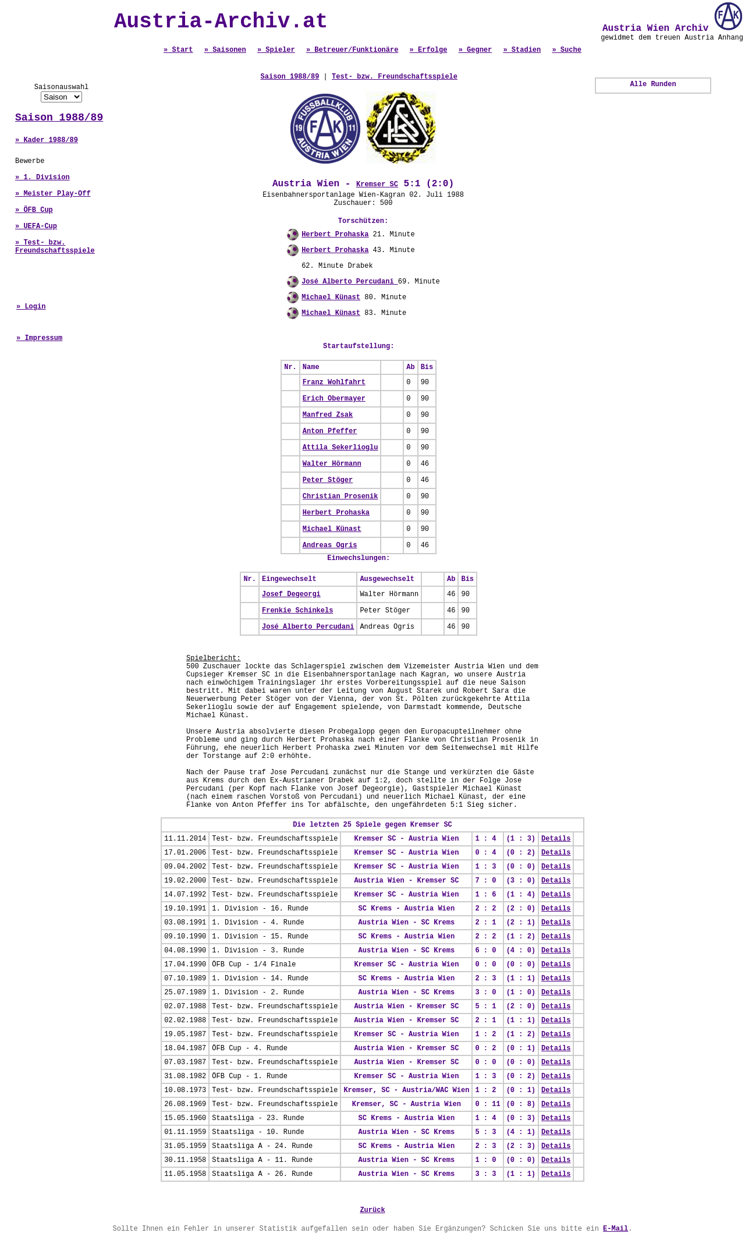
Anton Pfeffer (330, 431)
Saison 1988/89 (59, 117)
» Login (30, 307)
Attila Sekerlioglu (340, 448)
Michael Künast (330, 297)
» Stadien (522, 50)
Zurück (372, 1210)
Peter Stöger (328, 480)
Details (555, 839)
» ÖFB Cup (34, 210)
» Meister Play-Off (53, 194)
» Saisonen (225, 50)
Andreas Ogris (330, 545)
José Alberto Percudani (349, 282)
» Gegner (475, 50)
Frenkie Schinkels (297, 611)
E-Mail (615, 1229)
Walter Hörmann (332, 464)
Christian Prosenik (340, 497)
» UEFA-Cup (36, 226)
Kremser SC (377, 184)
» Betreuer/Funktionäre (352, 50)
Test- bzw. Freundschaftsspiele (394, 77)
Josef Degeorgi (291, 594)
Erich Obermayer (334, 399)
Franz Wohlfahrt (334, 382)
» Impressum (39, 338)
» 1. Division (42, 177)
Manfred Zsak (328, 415)
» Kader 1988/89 (46, 140)
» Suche (566, 50)
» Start (178, 50)
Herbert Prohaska (334, 235)
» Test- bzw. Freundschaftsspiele (55, 247)
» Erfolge (429, 50)
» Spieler (276, 50)
